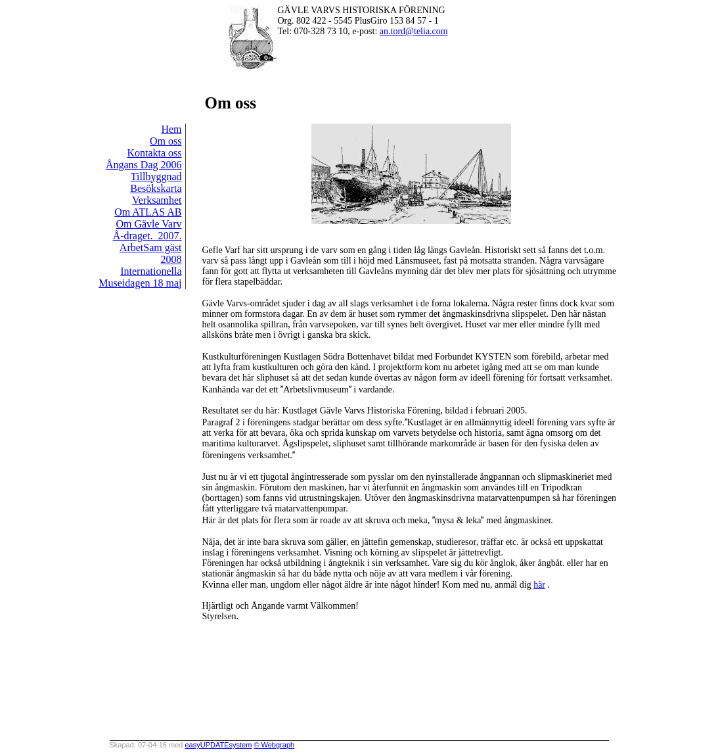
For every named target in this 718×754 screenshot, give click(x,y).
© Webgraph (274, 745)
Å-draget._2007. (147, 235)
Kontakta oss (154, 152)
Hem (171, 129)
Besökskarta (155, 188)
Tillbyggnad (156, 176)
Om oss (165, 141)
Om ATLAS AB (147, 212)
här (539, 585)
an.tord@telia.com (414, 31)
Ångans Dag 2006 (144, 164)
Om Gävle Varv (148, 223)
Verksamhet (157, 200)
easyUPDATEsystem (218, 745)
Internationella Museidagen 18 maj (140, 277)
